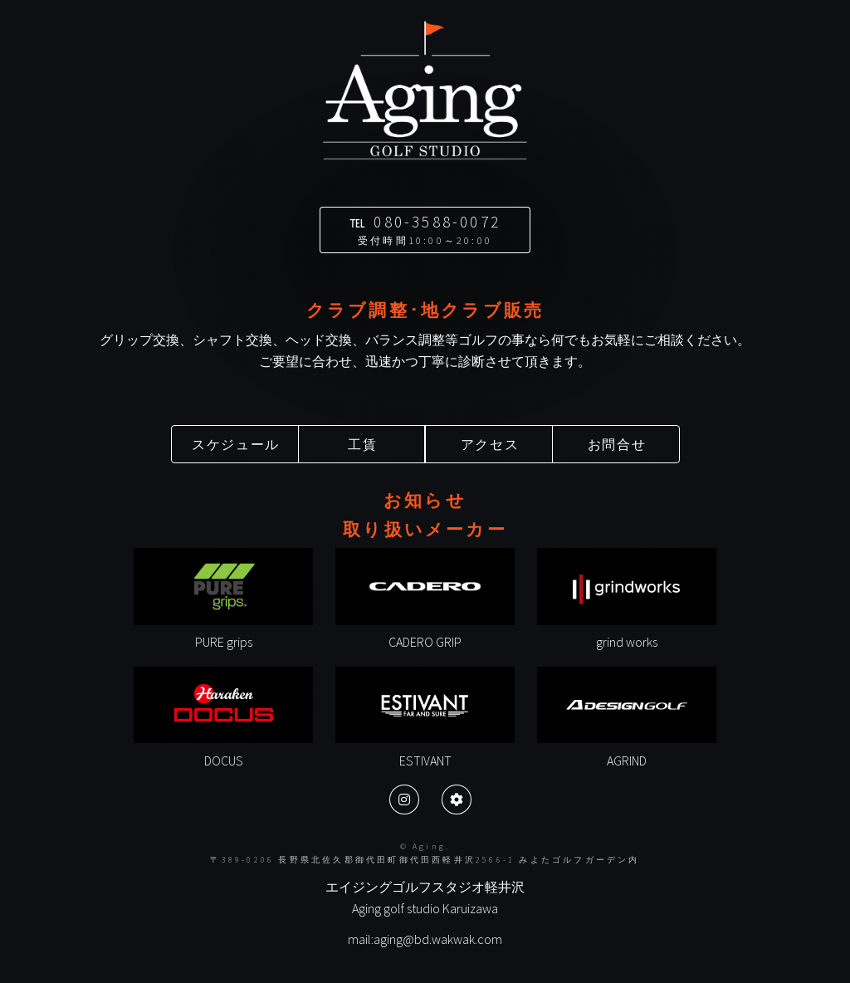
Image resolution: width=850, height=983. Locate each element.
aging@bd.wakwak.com (438, 939)
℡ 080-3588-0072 (425, 229)
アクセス (490, 444)
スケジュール (236, 444)
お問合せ (617, 444)
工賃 (362, 444)
